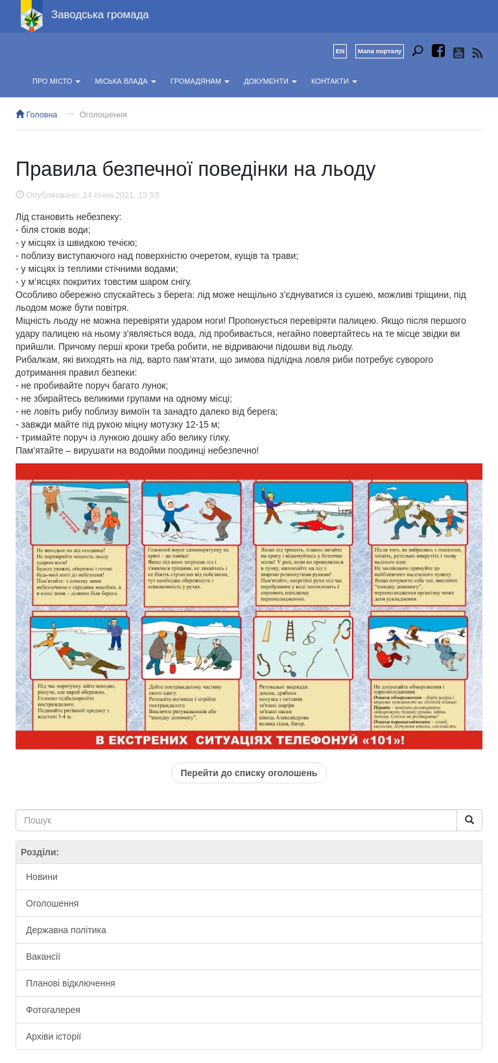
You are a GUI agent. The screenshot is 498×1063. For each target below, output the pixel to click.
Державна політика (66, 930)
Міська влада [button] (125, 81)
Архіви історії (53, 1036)
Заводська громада (100, 14)
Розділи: (40, 852)
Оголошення (103, 114)
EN (340, 51)
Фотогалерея (53, 1010)
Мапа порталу (379, 51)
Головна (36, 114)
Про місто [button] (56, 81)
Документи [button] (270, 81)
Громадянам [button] (200, 81)
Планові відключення (70, 983)
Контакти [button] (334, 81)
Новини (42, 877)
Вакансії (43, 956)
